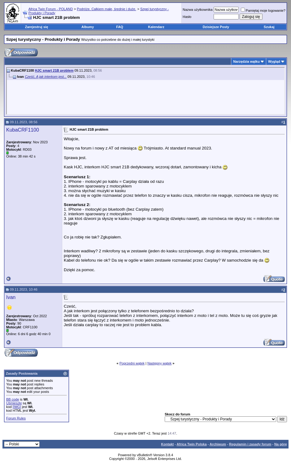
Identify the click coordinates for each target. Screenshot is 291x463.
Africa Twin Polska (192, 444)
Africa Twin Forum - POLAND (50, 9)
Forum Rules (16, 418)
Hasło (187, 17)
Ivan (10, 297)
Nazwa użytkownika (198, 9)
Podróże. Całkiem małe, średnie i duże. (106, 9)
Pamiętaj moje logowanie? (263, 10)
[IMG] (17, 407)
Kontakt (167, 444)
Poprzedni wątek (132, 363)
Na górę (280, 444)
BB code (12, 399)
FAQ (119, 27)
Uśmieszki (14, 403)
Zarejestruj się (36, 27)
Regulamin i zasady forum (250, 444)
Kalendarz (156, 27)
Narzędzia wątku (246, 61)
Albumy (87, 27)
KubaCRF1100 (22, 130)
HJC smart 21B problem (54, 70)
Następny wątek (159, 363)
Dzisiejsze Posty (216, 27)
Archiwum (218, 444)
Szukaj (269, 27)
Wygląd (274, 61)
